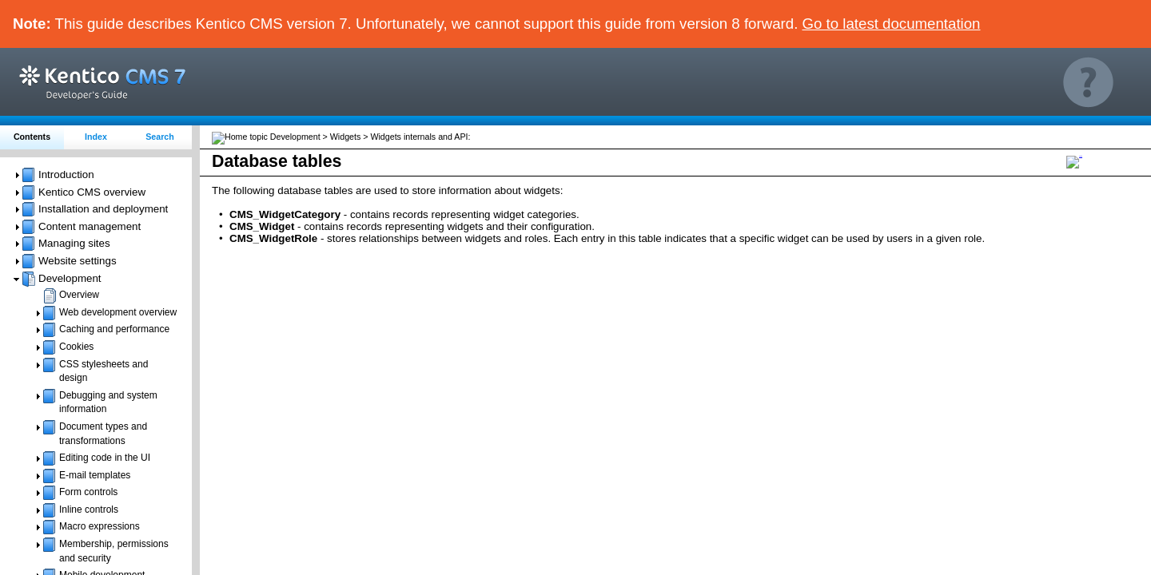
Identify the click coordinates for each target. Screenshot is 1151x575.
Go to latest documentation (892, 23)
